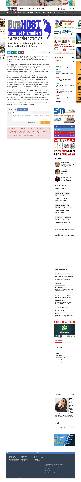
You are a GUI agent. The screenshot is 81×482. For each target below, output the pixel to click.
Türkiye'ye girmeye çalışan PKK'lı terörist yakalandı (20, 15)
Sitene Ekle (22, 477)
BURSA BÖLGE (13, 12)
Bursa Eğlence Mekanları (14, 459)
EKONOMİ (48, 12)
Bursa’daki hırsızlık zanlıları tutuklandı (64, 102)
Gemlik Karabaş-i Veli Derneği (62, 219)
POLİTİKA (60, 12)
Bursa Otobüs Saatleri (60, 357)
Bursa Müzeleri (37, 460)
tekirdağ (67, 193)
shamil (69, 207)
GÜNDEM (38, 12)
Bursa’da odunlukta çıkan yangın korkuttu (63, 98)
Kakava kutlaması (59, 212)
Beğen (72, 126)
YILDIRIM (36, 456)
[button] (64, 274)
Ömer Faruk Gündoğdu (60, 200)
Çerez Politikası (59, 353)
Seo (68, 205)
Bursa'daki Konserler (13, 460)
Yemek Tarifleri (12, 456)
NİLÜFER (57, 89)
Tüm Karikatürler (69, 235)
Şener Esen (70, 191)
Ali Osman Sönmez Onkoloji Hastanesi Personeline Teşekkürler (67, 165)
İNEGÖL (57, 83)
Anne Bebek (24, 462)
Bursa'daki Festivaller (26, 457)
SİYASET (54, 12)
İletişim (15, 477)
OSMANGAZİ (25, 456)
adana (62, 188)
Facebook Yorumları (22, 109)
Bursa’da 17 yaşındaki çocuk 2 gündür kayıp (64, 74)
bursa (57, 195)
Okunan (71, 229)
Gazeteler (28, 477)
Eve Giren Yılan (68, 203)
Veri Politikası (58, 351)
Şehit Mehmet (58, 203)
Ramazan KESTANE (66, 177)
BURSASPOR (26, 12)
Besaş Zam (64, 198)
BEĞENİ (59, 126)
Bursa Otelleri (25, 459)
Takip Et (72, 129)
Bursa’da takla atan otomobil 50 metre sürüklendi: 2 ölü (64, 92)
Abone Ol (71, 132)
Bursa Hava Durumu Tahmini (62, 359)
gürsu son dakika (59, 210)
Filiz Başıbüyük (64, 195)
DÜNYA (43, 12)
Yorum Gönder (12, 109)
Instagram (58, 135)
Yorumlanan (63, 229)
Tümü (72, 57)
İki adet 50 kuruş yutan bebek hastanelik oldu (65, 86)
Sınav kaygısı (58, 217)
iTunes (67, 210)
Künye (9, 477)
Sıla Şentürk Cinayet (60, 191)
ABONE (59, 132)
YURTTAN (66, 12)
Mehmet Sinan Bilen (60, 205)
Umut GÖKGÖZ (65, 162)
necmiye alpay (67, 217)
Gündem (57, 198)
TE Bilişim (71, 477)
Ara (72, 427)
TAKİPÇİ (59, 129)
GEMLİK (57, 66)
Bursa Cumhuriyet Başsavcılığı (62, 215)
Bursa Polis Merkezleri (13, 462)
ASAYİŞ (19, 12)
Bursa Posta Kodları (60, 355)
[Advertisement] (19, 253)
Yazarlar (58, 158)
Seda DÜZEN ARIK (65, 170)
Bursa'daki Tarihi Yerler (38, 457)
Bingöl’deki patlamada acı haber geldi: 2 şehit (65, 62)
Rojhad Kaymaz (59, 193)
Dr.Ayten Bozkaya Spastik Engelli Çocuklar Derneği (62, 223)
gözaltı (57, 188)
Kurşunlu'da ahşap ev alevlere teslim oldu (64, 68)
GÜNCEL (32, 12)
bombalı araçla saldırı (60, 207)
